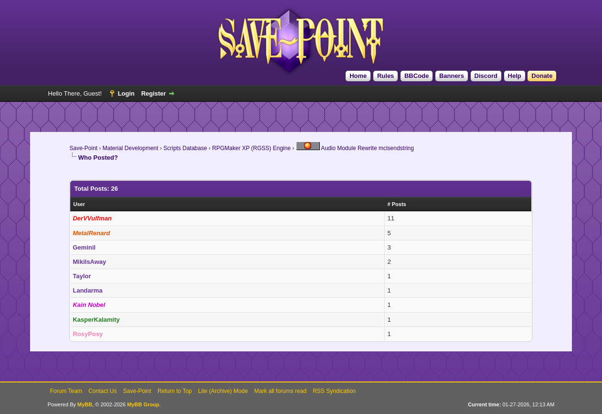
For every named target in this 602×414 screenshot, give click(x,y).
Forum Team (66, 391)
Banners (451, 75)
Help (514, 75)
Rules (385, 75)
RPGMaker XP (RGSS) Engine (251, 148)
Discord (486, 75)
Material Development (130, 148)
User (78, 204)
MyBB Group (143, 404)
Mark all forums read (280, 391)
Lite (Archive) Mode (223, 391)
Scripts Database (185, 148)
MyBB (84, 404)
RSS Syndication (334, 391)
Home (358, 75)
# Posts (397, 204)
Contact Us (102, 391)
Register (153, 93)
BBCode (416, 75)
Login (126, 93)
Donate (541, 75)
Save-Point (83, 148)
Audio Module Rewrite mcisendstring (355, 148)
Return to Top (175, 391)
